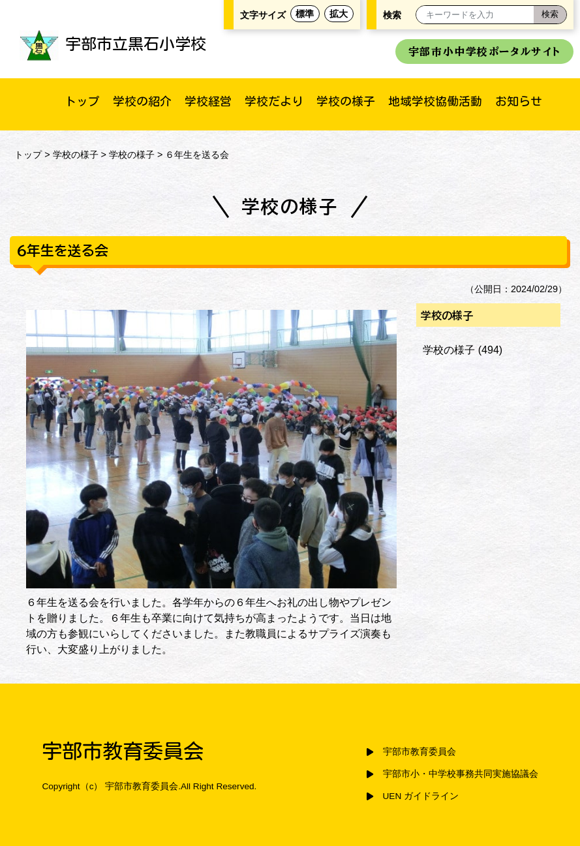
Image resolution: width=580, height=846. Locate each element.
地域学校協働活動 (435, 101)
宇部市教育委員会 (419, 752)
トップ (82, 101)
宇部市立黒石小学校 (113, 44)
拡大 (338, 13)
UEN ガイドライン (421, 796)
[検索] (550, 14)
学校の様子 (345, 101)
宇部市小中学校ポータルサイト (484, 51)
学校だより (274, 101)
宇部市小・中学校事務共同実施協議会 (460, 774)
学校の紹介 (142, 101)
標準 (305, 13)
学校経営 (208, 101)
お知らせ (518, 101)
